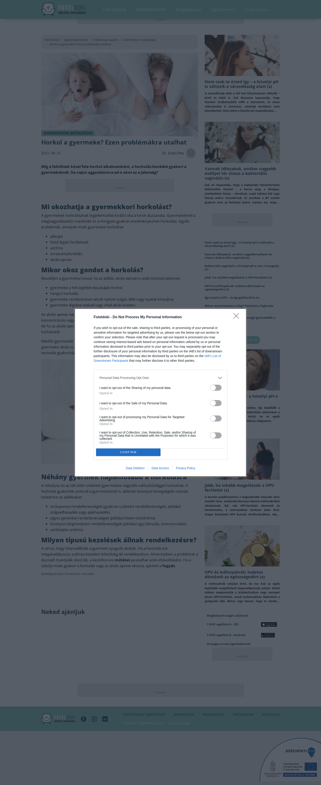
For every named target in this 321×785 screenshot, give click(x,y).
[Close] (237, 317)
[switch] (216, 388)
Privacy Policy (185, 468)
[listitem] (160, 378)
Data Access (160, 468)
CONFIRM (128, 452)
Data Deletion (135, 468)
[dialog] (160, 393)
